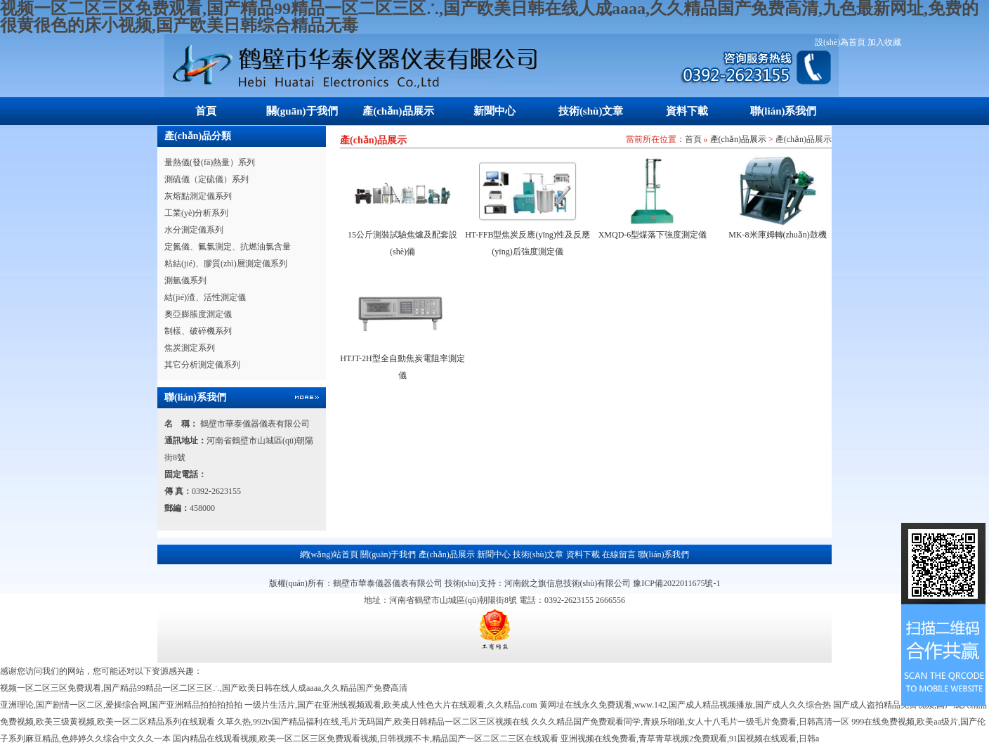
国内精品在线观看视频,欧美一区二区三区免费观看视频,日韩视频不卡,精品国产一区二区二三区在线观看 (365, 738)
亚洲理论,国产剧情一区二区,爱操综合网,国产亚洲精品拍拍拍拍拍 (121, 705)
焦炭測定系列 (189, 348)
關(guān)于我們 (302, 111)
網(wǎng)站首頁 (329, 554)
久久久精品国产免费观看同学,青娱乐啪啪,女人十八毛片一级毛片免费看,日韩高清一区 (690, 722)
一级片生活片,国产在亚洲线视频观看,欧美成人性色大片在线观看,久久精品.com (390, 705)
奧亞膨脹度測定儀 (198, 314)
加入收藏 (884, 42)
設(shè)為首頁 (840, 42)
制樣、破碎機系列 (198, 331)
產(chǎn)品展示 (397, 111)
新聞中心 (494, 111)
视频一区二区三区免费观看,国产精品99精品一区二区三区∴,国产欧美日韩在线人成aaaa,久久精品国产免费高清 (203, 688)
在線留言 (619, 554)
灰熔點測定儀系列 (198, 196)
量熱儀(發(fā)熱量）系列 (209, 162)
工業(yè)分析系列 (196, 213)
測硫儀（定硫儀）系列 (206, 179)
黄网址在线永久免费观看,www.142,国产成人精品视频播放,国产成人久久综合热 (685, 705)
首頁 (205, 111)
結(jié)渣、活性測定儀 (205, 297)
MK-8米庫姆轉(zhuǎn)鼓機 (777, 235)
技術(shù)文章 (591, 111)
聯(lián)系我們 (783, 111)
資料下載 (687, 111)
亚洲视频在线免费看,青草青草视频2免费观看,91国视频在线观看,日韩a (690, 738)
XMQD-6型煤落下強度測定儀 (652, 235)
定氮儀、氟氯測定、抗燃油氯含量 (227, 247)
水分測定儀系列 (193, 230)
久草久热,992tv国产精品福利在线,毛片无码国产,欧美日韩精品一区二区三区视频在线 (373, 722)
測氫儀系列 (185, 280)
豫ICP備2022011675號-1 (676, 583)
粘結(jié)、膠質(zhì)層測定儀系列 (225, 263)
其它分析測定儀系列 (202, 365)
